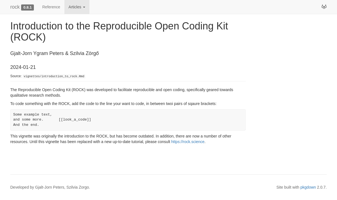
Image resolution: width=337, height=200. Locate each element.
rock (15, 7)
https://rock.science (188, 141)
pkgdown (308, 187)
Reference (51, 7)
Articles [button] (77, 7)
